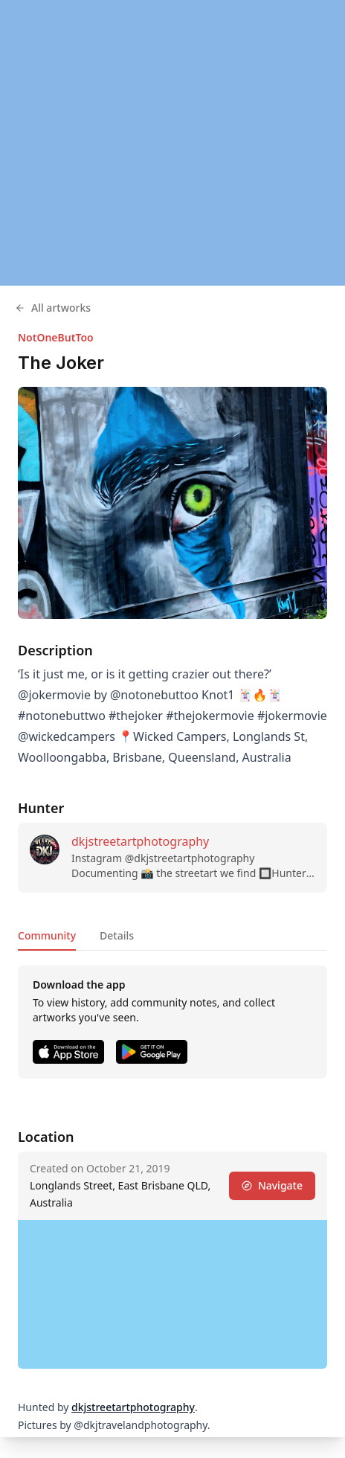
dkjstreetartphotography (140, 841)
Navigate (272, 1185)
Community (47, 935)
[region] (172, 143)
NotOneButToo (56, 337)
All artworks (53, 308)
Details (117, 935)
